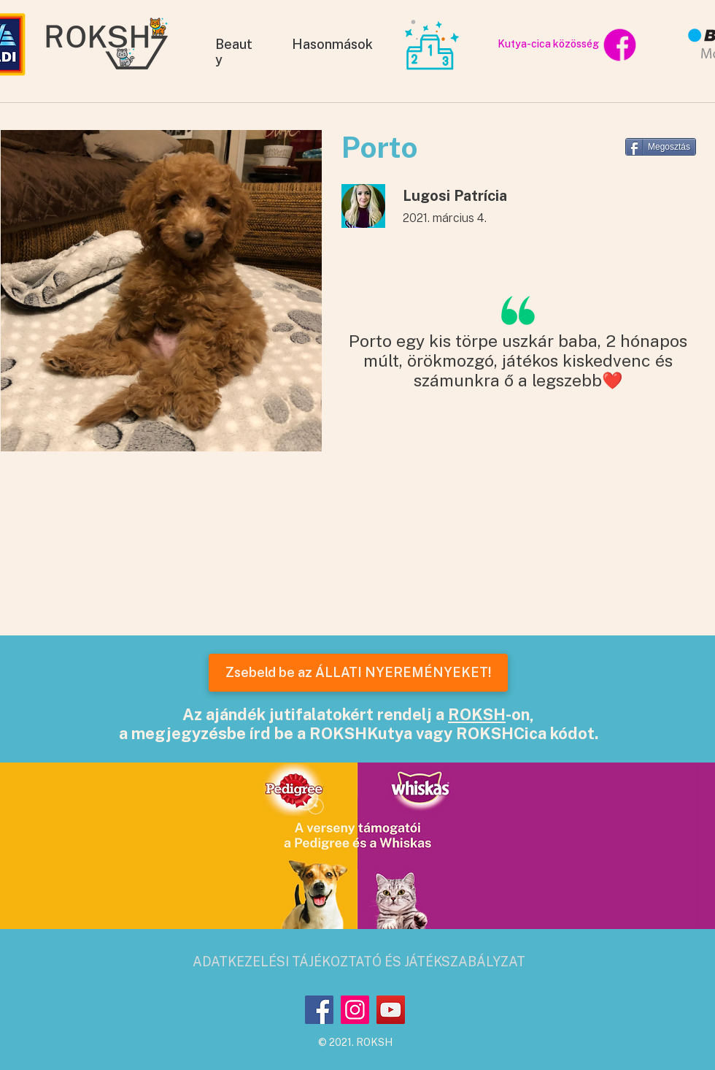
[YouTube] (390, 1010)
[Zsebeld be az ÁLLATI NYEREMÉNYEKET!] (358, 673)
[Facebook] (319, 1010)
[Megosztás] (660, 147)
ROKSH (477, 714)
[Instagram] (355, 1010)
